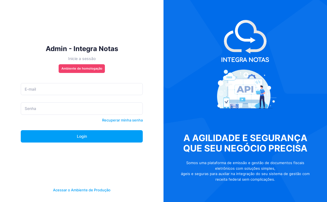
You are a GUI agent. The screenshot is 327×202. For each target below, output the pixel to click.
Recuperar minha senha (122, 120)
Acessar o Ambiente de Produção (81, 190)
